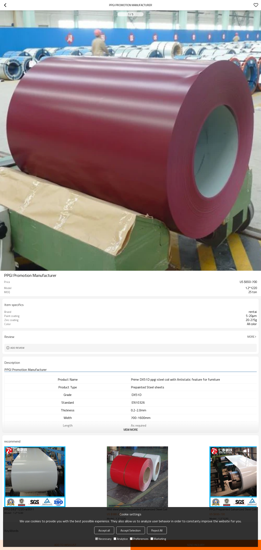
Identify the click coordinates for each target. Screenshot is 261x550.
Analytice (121, 539)
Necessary (103, 539)
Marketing (158, 539)
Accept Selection (131, 530)
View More (130, 429)
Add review (17, 348)
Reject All (157, 530)
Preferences (139, 539)
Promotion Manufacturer (25, 370)
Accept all (104, 530)
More (250, 337)
